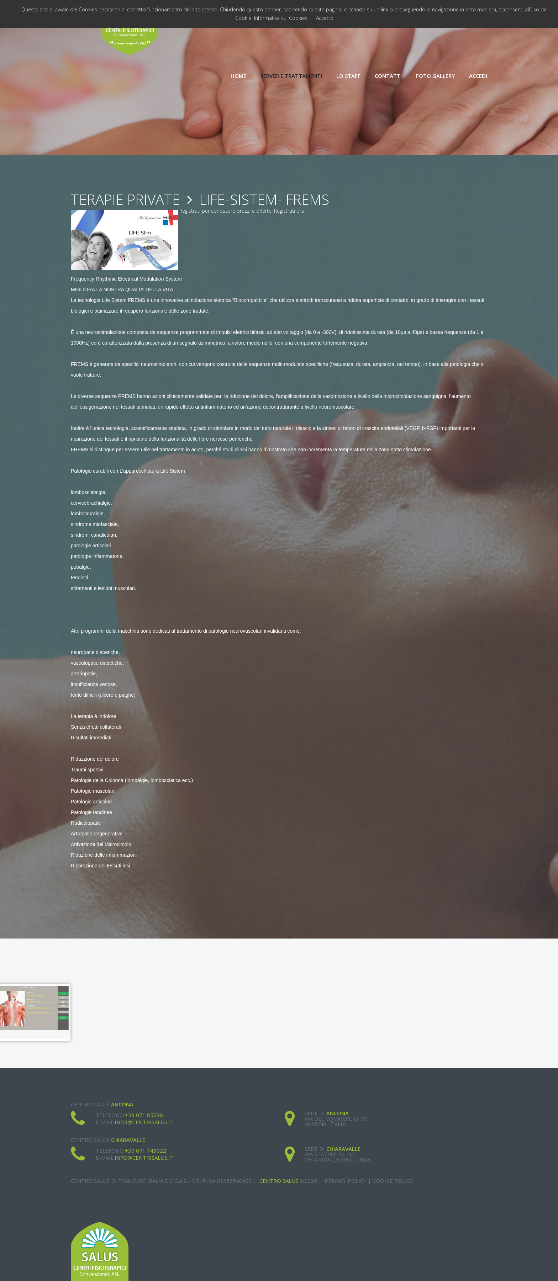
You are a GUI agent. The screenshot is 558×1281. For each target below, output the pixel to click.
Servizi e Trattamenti (291, 76)
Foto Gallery (435, 76)
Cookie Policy (393, 1180)
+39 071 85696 (144, 1114)
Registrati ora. (289, 210)
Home (238, 76)
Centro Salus (278, 1180)
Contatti (388, 76)
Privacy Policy (346, 1180)
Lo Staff (348, 76)
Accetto (324, 18)
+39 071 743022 (145, 1150)
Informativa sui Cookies (280, 18)
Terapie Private (125, 199)
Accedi (478, 76)
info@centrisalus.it (144, 1122)
